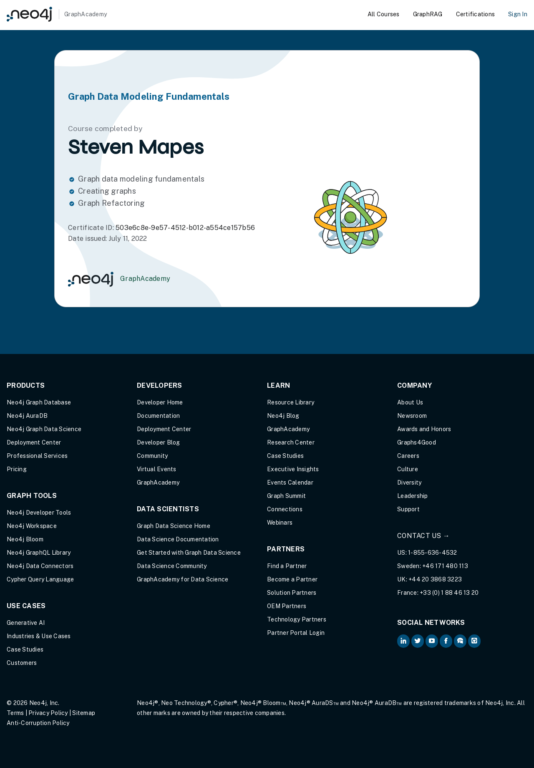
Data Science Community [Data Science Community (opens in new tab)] (172, 566)
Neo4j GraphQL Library (39, 552)
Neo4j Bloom (25, 539)
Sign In (517, 14)
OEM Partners (286, 606)
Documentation (158, 415)
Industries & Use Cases (39, 636)
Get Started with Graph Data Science (189, 552)
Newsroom (412, 415)
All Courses (384, 14)
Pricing (17, 469)
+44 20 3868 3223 (435, 579)
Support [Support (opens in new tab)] (408, 509)
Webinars (279, 522)
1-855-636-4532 (432, 552)
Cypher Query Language (40, 579)
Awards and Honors (424, 429)
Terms (15, 713)
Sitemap (83, 713)
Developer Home (160, 402)
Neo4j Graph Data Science (44, 429)
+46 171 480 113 (445, 566)
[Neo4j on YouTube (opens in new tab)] (432, 641)
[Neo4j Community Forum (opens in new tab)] (460, 641)
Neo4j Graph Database (39, 402)
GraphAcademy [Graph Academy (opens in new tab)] (158, 482)
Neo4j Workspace (32, 526)
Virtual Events (156, 469)
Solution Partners (291, 592)
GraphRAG (428, 14)
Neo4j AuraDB (27, 415)
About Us (410, 402)
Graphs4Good (416, 442)
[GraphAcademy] (57, 14)
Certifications (475, 14)
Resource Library (290, 402)
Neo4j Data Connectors (40, 566)
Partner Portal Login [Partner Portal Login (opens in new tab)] (296, 632)
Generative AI (26, 622)
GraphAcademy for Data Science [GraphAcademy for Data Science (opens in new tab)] (182, 579)
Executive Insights (293, 469)
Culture (407, 469)
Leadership (412, 496)
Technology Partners (296, 619)
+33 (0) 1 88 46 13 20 (449, 592)
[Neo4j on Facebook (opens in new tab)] (446, 641)
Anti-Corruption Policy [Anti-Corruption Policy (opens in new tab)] (38, 723)
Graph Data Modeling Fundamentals (148, 96)
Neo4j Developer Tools (39, 512)
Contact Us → (423, 536)
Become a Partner (292, 579)
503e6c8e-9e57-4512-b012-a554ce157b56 (185, 228)
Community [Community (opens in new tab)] (152, 455)
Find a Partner (287, 566)
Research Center (291, 442)
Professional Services (37, 455)
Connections (284, 509)
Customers (22, 662)
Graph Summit (286, 496)
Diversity (409, 482)
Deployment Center (34, 442)
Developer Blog (158, 442)
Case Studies (25, 649)
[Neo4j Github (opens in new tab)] (474, 641)
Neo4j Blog (283, 415)
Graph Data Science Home (173, 526)
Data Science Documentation (178, 539)
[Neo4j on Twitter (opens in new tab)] (417, 641)
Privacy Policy (48, 713)
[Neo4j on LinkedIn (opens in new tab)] (403, 641)
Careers (408, 455)
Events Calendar (290, 482)
